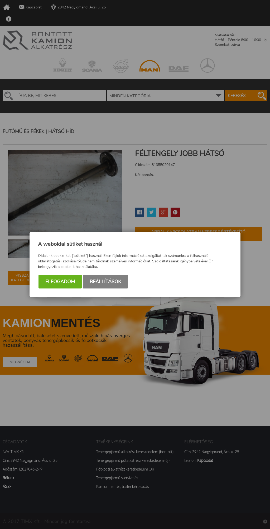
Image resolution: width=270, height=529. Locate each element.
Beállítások (105, 281)
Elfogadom (60, 281)
